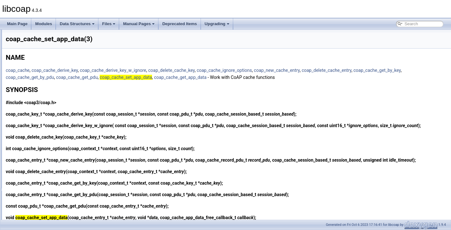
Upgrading (217, 23)
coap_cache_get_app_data (309, 77)
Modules (43, 23)
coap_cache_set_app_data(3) (46, 128)
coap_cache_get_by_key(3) (44, 99)
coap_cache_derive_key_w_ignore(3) (53, 85)
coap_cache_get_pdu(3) (41, 113)
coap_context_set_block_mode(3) (50, 219)
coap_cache (98, 70)
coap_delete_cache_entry (406, 70)
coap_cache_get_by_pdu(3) (45, 106)
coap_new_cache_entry (356, 70)
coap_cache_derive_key (134, 70)
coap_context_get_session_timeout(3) (53, 205)
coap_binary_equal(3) (39, 64)
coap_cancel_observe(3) (42, 142)
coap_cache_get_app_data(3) (46, 92)
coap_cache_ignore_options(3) (47, 121)
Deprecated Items (179, 23)
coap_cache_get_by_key (109, 77)
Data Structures (77, 23)
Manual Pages (139, 23)
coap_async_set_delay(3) (43, 43)
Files (109, 23)
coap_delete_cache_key (251, 70)
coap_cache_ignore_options (304, 70)
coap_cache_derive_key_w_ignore (193, 70)
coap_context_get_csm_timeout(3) (50, 184)
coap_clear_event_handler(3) (46, 163)
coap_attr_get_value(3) (40, 57)
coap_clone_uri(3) (36, 170)
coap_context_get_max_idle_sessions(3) (55, 198)
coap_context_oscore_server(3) (48, 212)
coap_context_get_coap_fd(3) (46, 177)
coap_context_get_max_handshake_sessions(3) (62, 191)
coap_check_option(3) (40, 149)
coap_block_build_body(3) (43, 71)
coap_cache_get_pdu (206, 77)
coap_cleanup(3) (35, 156)
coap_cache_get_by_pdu (159, 77)
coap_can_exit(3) (35, 135)
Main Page (17, 23)
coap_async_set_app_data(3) (46, 36)
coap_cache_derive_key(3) (44, 78)
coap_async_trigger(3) (40, 50)
